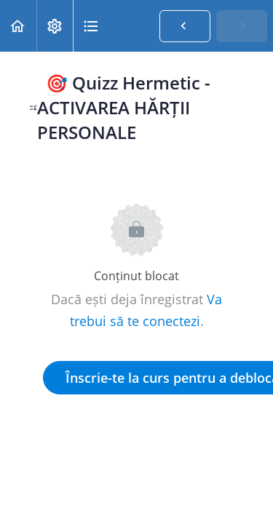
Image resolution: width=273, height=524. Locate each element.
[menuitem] (54, 26)
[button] (18, 26)
